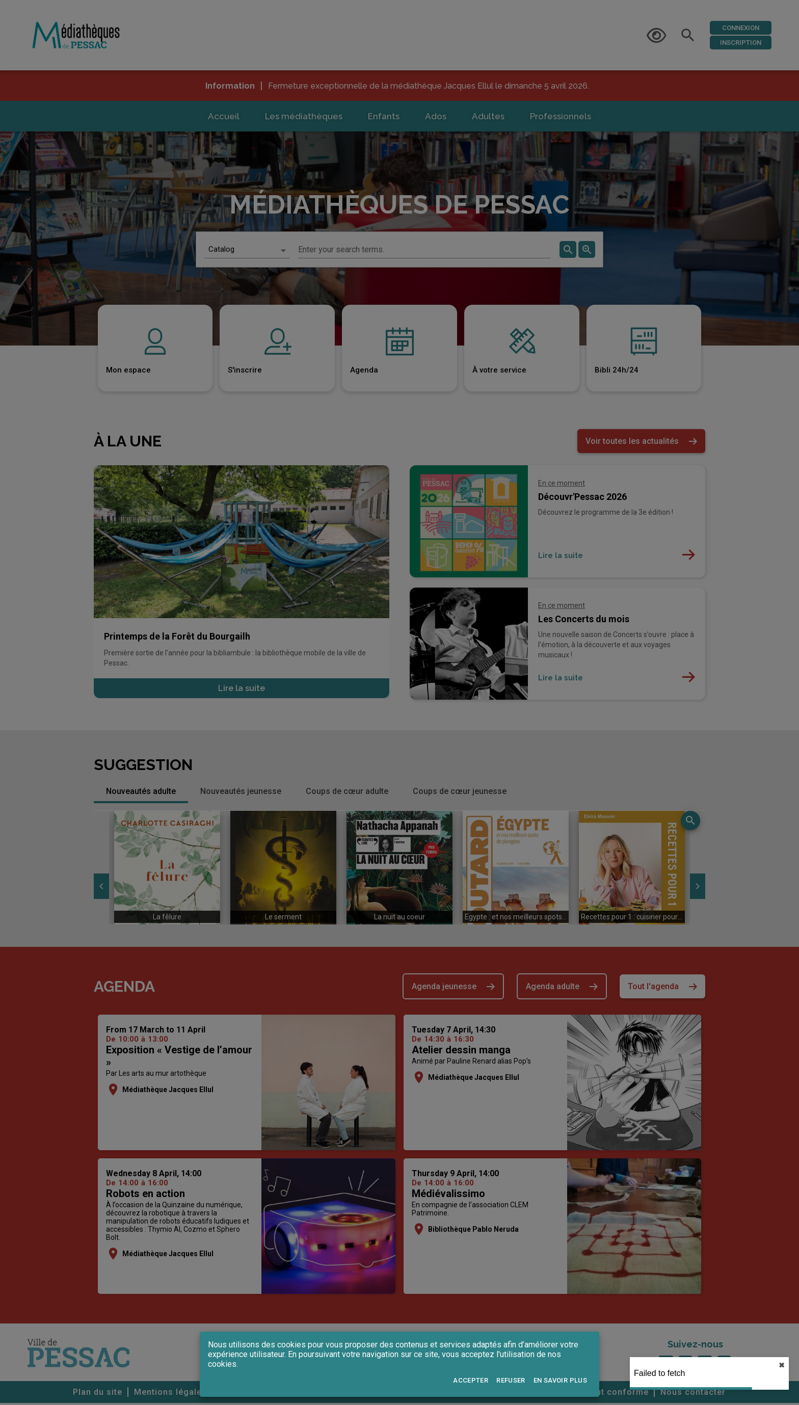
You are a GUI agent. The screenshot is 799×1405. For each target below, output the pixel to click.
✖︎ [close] (782, 1365)
